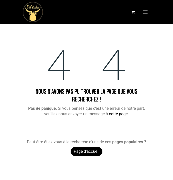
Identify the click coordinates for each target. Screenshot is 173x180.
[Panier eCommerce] (133, 12)
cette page (118, 114)
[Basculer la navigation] (145, 12)
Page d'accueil (86, 151)
